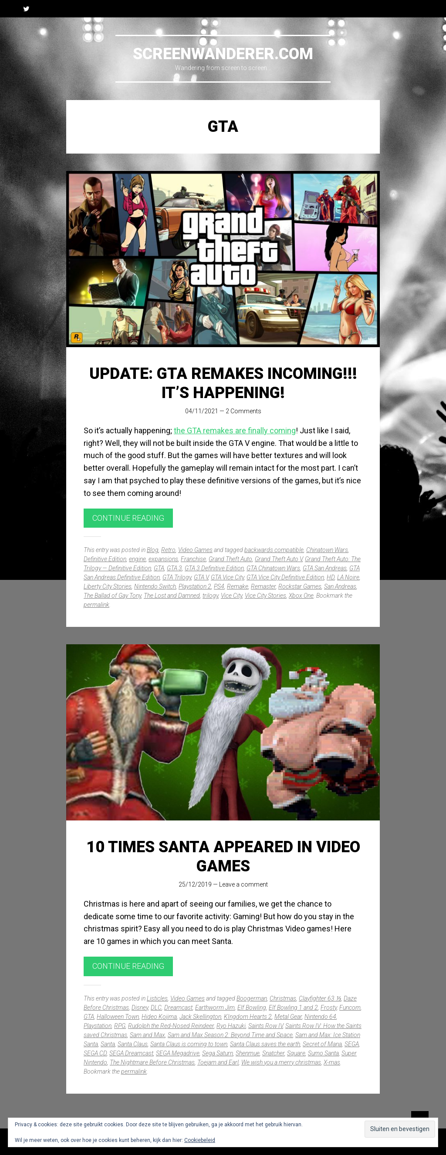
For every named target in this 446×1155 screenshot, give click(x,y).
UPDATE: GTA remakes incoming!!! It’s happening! (223, 383)
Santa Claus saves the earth (265, 1044)
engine (137, 559)
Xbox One (301, 595)
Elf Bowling (251, 1007)
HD (330, 577)
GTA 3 (174, 568)
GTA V (201, 577)
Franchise (193, 559)
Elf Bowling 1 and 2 (293, 1007)
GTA (159, 568)
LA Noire (348, 577)
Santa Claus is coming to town (188, 1044)
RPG (119, 1025)
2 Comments (243, 411)
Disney (140, 1007)
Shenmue (248, 1053)
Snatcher (273, 1053)
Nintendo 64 (320, 1016)
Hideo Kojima (159, 1016)
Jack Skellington (200, 1016)
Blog (153, 549)
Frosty (329, 1007)
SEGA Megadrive (177, 1053)
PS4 (219, 586)
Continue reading (128, 517)
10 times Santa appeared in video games (223, 856)
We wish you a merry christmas (281, 1062)
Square (296, 1053)
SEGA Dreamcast (131, 1053)
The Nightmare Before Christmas (152, 1062)
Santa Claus (133, 1044)
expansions (163, 559)
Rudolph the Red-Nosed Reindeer (171, 1025)
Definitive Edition (105, 559)
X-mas (332, 1062)
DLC (156, 1007)
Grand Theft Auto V (278, 559)
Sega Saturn (217, 1053)
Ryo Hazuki (231, 1025)
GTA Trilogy (176, 577)
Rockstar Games (299, 586)
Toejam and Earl (218, 1062)
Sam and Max (147, 1034)
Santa (108, 1044)
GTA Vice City (227, 577)
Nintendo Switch (155, 586)
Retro (168, 549)
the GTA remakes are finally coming (235, 430)
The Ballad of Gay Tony (112, 595)
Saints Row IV (265, 1025)
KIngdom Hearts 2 (248, 1016)
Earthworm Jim (215, 1007)
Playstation (98, 1025)
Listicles (157, 998)
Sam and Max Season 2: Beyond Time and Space (230, 1034)
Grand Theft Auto (230, 559)
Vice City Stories (265, 595)
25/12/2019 (195, 884)
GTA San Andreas (325, 568)
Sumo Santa (323, 1053)
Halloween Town (118, 1016)
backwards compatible (274, 549)
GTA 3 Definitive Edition (214, 568)
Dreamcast (178, 1007)
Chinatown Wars (327, 549)
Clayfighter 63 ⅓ (320, 998)
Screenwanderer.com (223, 54)
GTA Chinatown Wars (273, 568)
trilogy (210, 595)
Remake (237, 586)
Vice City (231, 595)
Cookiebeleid (199, 1140)
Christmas (283, 998)
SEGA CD (95, 1053)
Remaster (263, 586)
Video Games (195, 549)
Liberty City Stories (108, 586)
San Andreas (340, 586)
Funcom (350, 1007)
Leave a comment (243, 884)
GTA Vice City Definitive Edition (285, 577)
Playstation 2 (195, 586)
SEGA (352, 1044)
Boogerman (252, 998)
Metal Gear (288, 1016)
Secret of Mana (322, 1044)
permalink (96, 604)
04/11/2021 (201, 411)
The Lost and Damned (172, 595)
